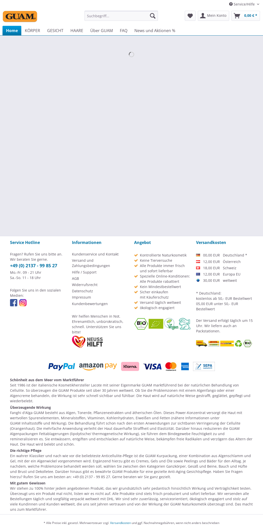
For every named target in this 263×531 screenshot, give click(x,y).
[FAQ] (123, 30)
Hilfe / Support (84, 272)
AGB (75, 278)
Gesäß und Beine (202, 466)
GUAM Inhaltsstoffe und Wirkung (37, 423)
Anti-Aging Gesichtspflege (189, 471)
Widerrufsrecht (85, 284)
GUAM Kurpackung (161, 455)
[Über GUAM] (101, 30)
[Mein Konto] (213, 16)
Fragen (237, 471)
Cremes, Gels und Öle (154, 461)
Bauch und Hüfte (233, 466)
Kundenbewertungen (90, 303)
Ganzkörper (176, 466)
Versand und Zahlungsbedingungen (91, 263)
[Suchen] (152, 16)
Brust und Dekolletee (35, 471)
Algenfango (206, 390)
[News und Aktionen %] (155, 30)
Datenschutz (82, 291)
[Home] (12, 30)
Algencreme (20, 395)
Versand (210, 320)
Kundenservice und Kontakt (95, 254)
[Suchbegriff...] (121, 16)
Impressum (81, 297)
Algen (70, 412)
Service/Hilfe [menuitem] (242, 4)
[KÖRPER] (32, 30)
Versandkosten (120, 523)
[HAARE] (77, 30)
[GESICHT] (55, 30)
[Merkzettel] (190, 16)
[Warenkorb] (245, 16)
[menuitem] (121, 16)
